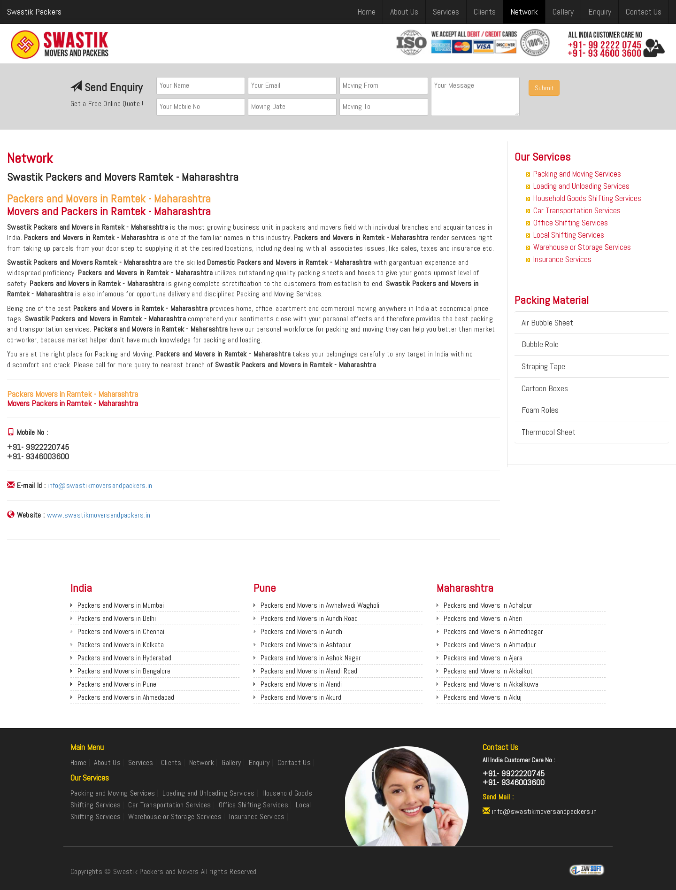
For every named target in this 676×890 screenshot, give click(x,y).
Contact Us (643, 11)
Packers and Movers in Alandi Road (309, 671)
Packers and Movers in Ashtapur (306, 645)
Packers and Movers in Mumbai (120, 605)
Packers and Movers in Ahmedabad (125, 697)
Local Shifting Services (568, 235)
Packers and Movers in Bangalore (123, 671)
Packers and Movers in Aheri (483, 618)
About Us (404, 11)
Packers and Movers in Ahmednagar (493, 631)
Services (446, 11)
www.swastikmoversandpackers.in (99, 515)
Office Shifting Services (570, 222)
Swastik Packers (34, 11)
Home (366, 11)
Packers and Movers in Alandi (301, 684)
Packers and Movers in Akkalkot (488, 671)
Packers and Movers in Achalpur (488, 605)
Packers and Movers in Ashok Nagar (311, 658)
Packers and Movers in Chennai (120, 631)
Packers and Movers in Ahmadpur (490, 645)
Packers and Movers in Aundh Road (309, 618)
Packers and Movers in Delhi (116, 618)
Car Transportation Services (577, 210)
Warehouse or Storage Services (582, 247)
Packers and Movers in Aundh (301, 631)
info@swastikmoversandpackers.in (99, 485)
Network (524, 11)
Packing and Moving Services (577, 174)
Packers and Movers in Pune (116, 684)
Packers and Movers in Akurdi (302, 697)
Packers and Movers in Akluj (483, 697)
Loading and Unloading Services (581, 186)
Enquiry (599, 11)
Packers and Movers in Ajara (483, 658)
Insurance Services (562, 259)
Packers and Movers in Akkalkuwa (491, 684)
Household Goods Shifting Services (587, 198)
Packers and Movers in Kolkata (120, 645)
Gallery (563, 11)
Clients (485, 11)
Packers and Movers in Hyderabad (124, 658)
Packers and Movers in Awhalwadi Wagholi (320, 605)
